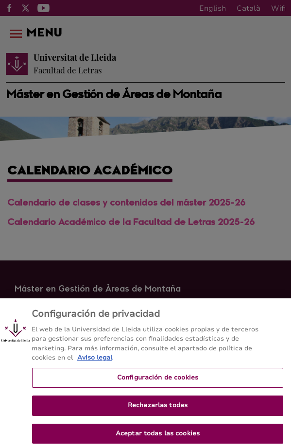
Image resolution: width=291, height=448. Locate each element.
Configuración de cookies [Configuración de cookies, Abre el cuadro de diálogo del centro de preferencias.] (157, 380)
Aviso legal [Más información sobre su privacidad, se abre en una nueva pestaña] (94, 361)
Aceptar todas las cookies (158, 436)
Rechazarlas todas (158, 408)
